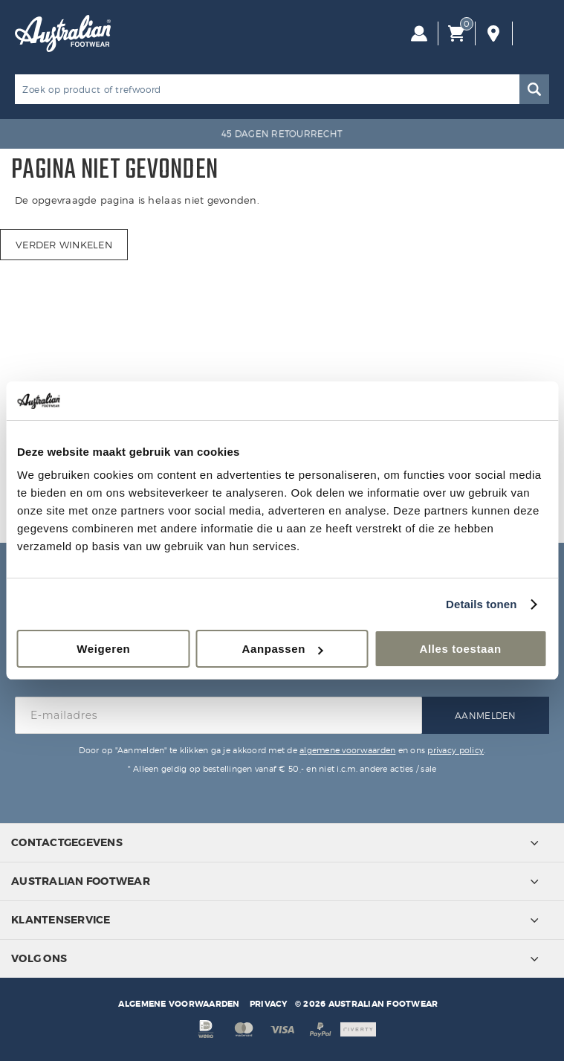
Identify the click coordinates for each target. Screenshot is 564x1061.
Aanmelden (485, 715)
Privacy (269, 1004)
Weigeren (103, 648)
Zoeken (534, 89)
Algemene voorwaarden (178, 1004)
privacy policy (455, 750)
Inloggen (419, 33)
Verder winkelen (64, 245)
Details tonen (481, 604)
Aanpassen (282, 648)
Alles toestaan (461, 648)
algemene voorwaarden (347, 750)
